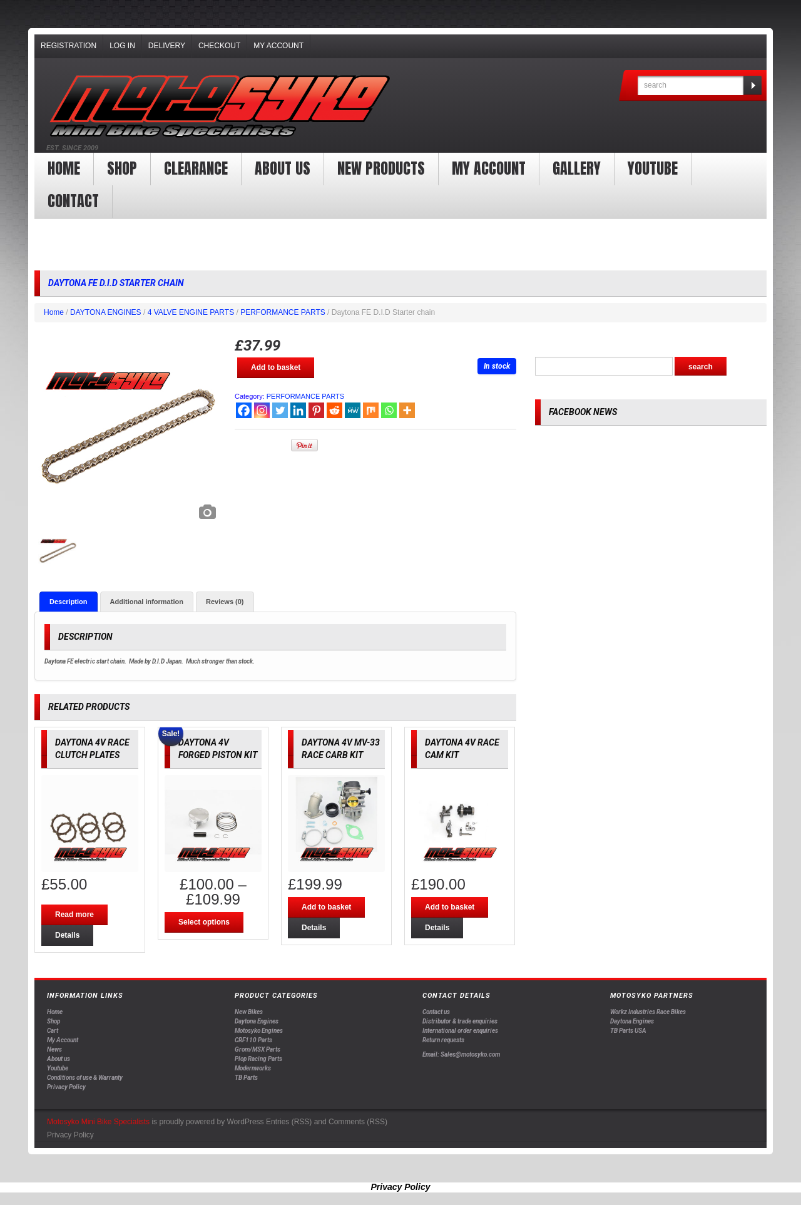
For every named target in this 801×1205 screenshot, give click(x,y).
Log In (122, 45)
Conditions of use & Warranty (85, 1078)
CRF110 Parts (253, 1040)
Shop (122, 168)
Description (68, 601)
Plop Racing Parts (258, 1059)
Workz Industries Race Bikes (648, 1012)
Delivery (166, 45)
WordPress (245, 1121)
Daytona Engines (256, 1021)
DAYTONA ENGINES (105, 312)
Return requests (443, 1040)
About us (282, 168)
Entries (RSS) (289, 1121)
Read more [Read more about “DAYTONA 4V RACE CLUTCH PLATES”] (74, 915)
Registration (68, 45)
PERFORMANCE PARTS (282, 312)
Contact (73, 201)
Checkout (219, 45)
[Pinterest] (316, 410)
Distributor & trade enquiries (459, 1021)
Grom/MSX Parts (257, 1050)
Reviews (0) (225, 601)
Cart (52, 1031)
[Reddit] (334, 410)
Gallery (577, 168)
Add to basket (275, 367)
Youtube (57, 1068)
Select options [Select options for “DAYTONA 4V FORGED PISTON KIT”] (204, 922)
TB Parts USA (628, 1031)
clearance (196, 168)
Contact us (436, 1012)
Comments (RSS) (358, 1121)
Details (67, 935)
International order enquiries (460, 1031)
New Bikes (249, 1012)
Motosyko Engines (259, 1031)
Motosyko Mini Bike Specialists (98, 1121)
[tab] (68, 602)
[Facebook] (244, 410)
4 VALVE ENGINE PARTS (191, 312)
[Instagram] (262, 410)
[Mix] (371, 410)
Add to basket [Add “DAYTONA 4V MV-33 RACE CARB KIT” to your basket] (326, 907)
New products (381, 168)
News (54, 1050)
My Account (278, 45)
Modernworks (253, 1068)
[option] (128, 432)
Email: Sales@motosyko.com (461, 1054)
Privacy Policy (66, 1087)
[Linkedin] (298, 410)
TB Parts (246, 1078)
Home (64, 168)
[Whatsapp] (389, 410)
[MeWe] (352, 410)
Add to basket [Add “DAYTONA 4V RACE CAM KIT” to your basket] (449, 907)
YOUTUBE (653, 168)
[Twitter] (280, 410)
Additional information (146, 601)
